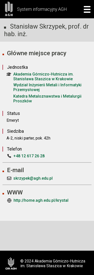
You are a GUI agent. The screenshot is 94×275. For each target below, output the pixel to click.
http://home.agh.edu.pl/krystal (41, 200)
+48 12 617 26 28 (29, 156)
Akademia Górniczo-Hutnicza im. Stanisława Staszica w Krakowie (40, 76)
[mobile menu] (85, 9)
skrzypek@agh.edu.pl (33, 178)
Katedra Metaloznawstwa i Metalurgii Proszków (47, 98)
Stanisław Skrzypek (37, 26)
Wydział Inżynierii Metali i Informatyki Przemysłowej (47, 87)
